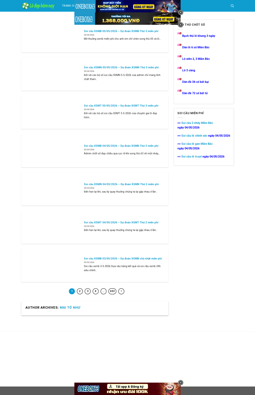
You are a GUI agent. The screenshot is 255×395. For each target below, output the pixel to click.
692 (112, 291)
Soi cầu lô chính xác (194, 135)
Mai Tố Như (70, 307)
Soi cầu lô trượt (191, 156)
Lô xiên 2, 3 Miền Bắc (196, 59)
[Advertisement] (47, 359)
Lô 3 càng (189, 70)
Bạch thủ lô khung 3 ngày (198, 36)
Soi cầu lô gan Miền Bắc (197, 143)
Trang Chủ (69, 5)
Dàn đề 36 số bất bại (195, 82)
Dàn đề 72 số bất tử (195, 93)
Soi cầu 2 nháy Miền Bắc (197, 123)
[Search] (232, 6)
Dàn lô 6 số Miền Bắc (195, 47)
